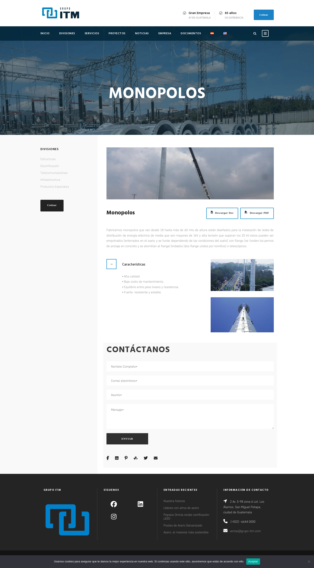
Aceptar (253, 561)
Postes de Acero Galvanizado (183, 525)
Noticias (142, 33)
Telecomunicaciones (54, 173)
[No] (309, 561)
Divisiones (67, 33)
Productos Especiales (54, 186)
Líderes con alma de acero (181, 508)
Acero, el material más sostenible (186, 532)
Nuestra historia (174, 501)
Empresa (164, 33)
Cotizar (263, 14)
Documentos (191, 33)
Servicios (92, 33)
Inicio (45, 33)
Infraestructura (50, 179)
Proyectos (117, 33)
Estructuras (48, 159)
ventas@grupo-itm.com (245, 531)
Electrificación (49, 166)
